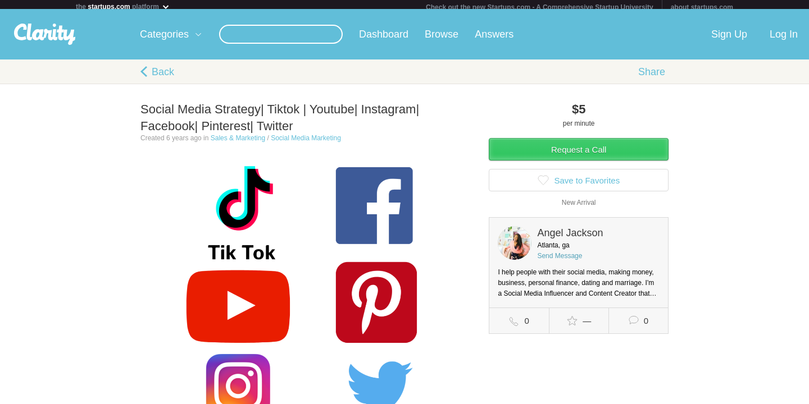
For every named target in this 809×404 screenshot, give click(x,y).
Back (163, 76)
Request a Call (578, 154)
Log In (784, 38)
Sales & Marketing (238, 142)
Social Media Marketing (306, 142)
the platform (123, 6)
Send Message (559, 260)
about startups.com (702, 7)
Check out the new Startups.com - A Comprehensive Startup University (539, 7)
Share (651, 76)
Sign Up (729, 38)
